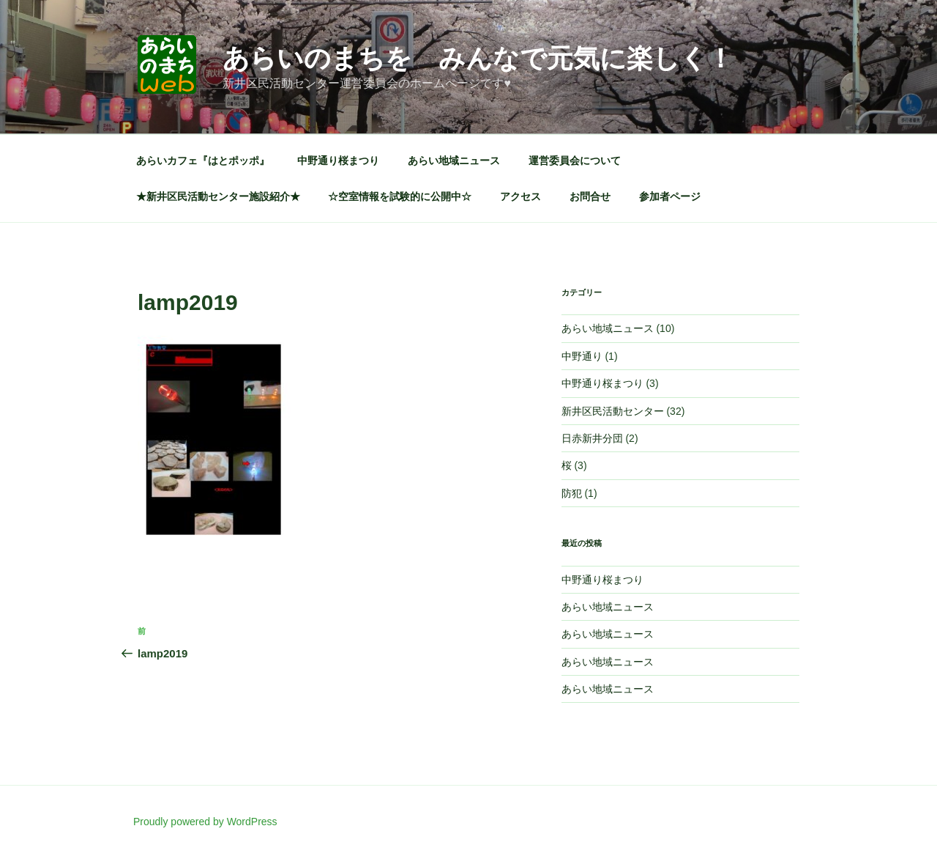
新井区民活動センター (612, 411)
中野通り (581, 356)
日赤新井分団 (592, 438)
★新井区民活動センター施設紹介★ (218, 196)
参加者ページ (670, 196)
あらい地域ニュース (454, 160)
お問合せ (590, 196)
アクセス (520, 196)
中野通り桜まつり (338, 160)
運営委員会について (575, 160)
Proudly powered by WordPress (205, 821)
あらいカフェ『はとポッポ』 (202, 160)
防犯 (571, 493)
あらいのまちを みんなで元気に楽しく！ (478, 58)
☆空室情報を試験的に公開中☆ (399, 196)
